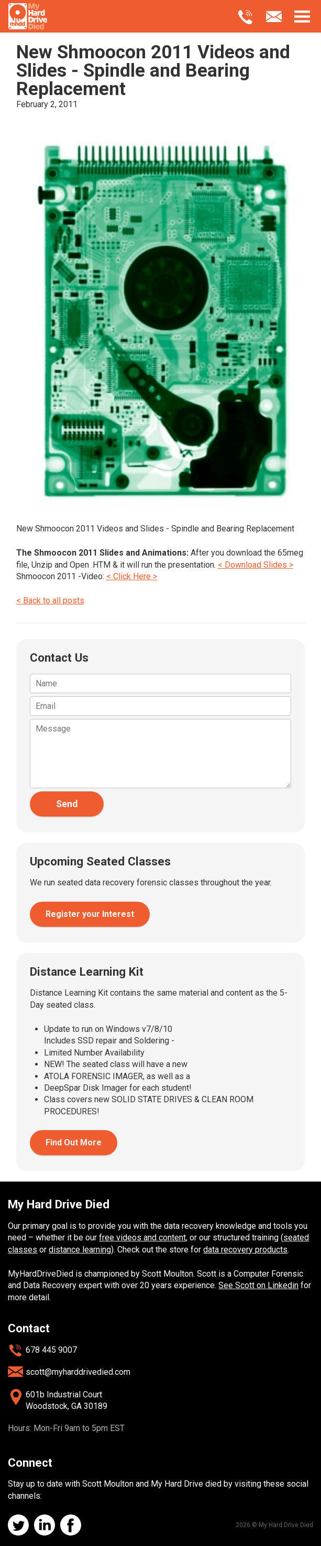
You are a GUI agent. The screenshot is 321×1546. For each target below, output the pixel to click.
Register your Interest (90, 914)
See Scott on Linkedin (258, 1285)
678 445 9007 (51, 1350)
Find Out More (74, 1142)
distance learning (80, 1250)
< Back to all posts (50, 600)
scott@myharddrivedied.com (78, 1372)
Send (67, 804)
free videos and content (142, 1237)
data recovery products (245, 1250)
